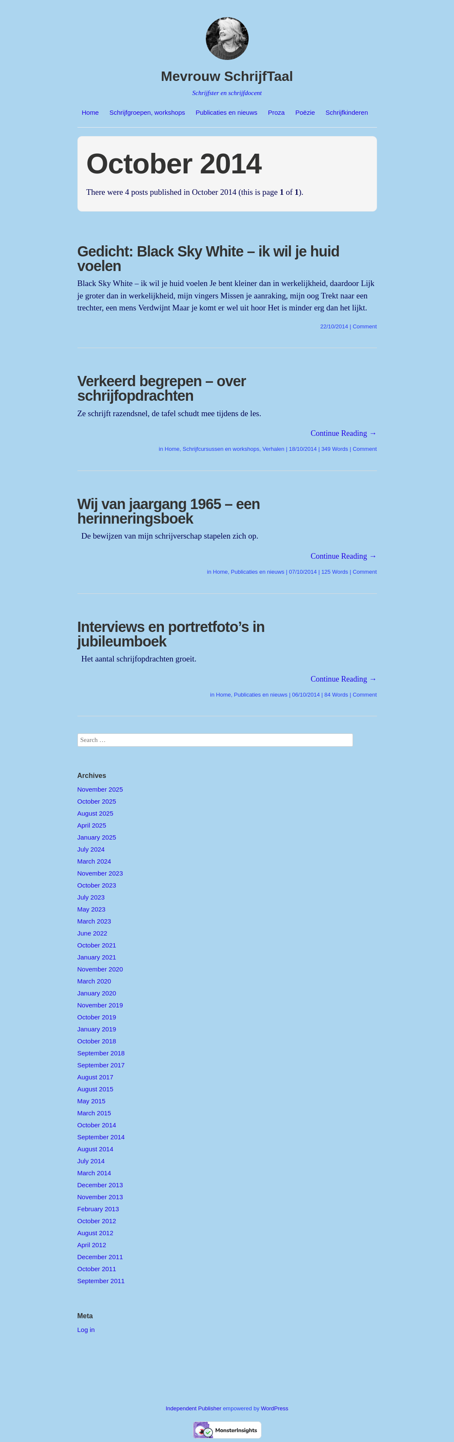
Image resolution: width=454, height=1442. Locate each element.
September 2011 (101, 1280)
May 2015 (91, 1101)
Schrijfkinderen (347, 112)
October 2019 (96, 1017)
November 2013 (100, 1197)
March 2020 (94, 981)
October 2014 (96, 1125)
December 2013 (100, 1185)
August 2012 (95, 1232)
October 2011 (96, 1268)
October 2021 (96, 945)
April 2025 (92, 825)
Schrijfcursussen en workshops (221, 449)
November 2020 (100, 969)
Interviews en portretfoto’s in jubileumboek (171, 634)
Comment (365, 326)
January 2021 (96, 957)
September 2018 (101, 1053)
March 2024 (94, 861)
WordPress (274, 1408)
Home (90, 112)
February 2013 (98, 1209)
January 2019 (96, 1029)
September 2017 (101, 1065)
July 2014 (91, 1161)
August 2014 (95, 1149)
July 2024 (91, 849)
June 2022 (92, 933)
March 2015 (94, 1113)
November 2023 (100, 873)
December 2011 (100, 1256)
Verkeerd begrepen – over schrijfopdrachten (161, 388)
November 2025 (100, 789)
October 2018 (96, 1041)
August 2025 (95, 813)
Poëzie (305, 112)
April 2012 (92, 1244)
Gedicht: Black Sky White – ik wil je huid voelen (208, 258)
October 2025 (96, 801)
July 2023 (91, 897)
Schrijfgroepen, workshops (147, 112)
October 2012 (96, 1221)
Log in (86, 1329)
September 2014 (101, 1137)
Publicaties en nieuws (226, 112)
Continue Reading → (344, 433)
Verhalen (273, 449)
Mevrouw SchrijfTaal (227, 76)
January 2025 (96, 837)
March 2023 (94, 921)
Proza (276, 112)
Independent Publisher (193, 1408)
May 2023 (91, 909)
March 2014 (94, 1173)
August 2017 (95, 1077)
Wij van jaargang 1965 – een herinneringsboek (168, 511)
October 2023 (96, 885)
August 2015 (95, 1089)
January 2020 (96, 993)
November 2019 (100, 1005)
